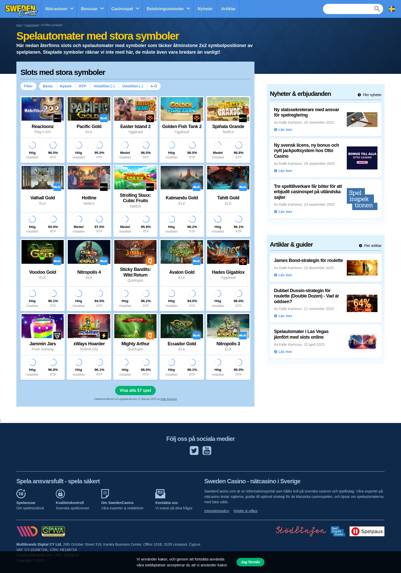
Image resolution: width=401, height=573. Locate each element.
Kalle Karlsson (169, 399)
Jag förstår (250, 562)
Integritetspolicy (216, 511)
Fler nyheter (372, 95)
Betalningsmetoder (165, 9)
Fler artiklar (372, 246)
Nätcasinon (56, 9)
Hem (19, 25)
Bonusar (89, 9)
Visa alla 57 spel (135, 390)
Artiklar (228, 9)
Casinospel (122, 9)
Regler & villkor (246, 511)
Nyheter (205, 9)
